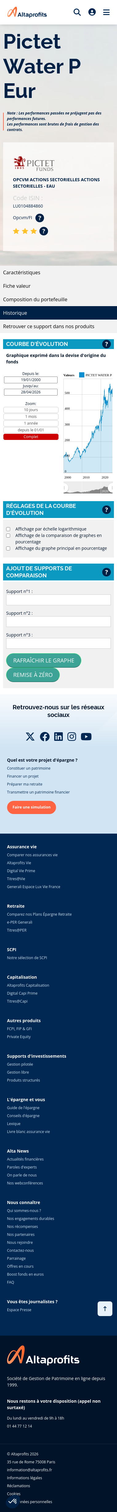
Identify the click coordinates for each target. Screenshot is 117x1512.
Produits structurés (23, 1080)
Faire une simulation (32, 807)
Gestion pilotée (20, 1064)
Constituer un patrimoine (28, 768)
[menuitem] (87, 488)
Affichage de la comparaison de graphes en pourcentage (58, 538)
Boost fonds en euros (25, 1274)
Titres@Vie (16, 878)
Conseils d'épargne (23, 1115)
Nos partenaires (20, 1234)
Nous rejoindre (20, 1242)
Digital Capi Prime (22, 993)
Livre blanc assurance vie (28, 1131)
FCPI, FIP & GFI (19, 1028)
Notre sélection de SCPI (27, 957)
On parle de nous (22, 1175)
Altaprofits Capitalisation (28, 985)
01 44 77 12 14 (19, 1426)
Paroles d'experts (22, 1167)
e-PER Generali (19, 922)
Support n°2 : (19, 613)
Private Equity (19, 1036)
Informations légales (24, 1477)
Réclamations (18, 1485)
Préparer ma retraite (24, 784)
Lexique (14, 1123)
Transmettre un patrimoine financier (38, 792)
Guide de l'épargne (23, 1107)
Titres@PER (16, 930)
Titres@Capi (17, 1001)
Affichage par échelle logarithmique (51, 529)
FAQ (10, 1282)
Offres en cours (20, 1266)
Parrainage (16, 1258)
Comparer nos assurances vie (32, 854)
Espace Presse (19, 1309)
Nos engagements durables (30, 1218)
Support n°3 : (19, 635)
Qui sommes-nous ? (24, 1210)
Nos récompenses (22, 1226)
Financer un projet (22, 776)
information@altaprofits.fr (29, 1470)
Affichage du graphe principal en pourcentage (61, 548)
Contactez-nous (20, 1250)
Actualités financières (25, 1159)
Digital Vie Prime (21, 870)
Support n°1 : (19, 591)
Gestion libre (18, 1072)
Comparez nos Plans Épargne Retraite (39, 914)
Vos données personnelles (29, 1501)
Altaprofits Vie (19, 862)
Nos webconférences (25, 1183)
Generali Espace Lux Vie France (33, 886)
